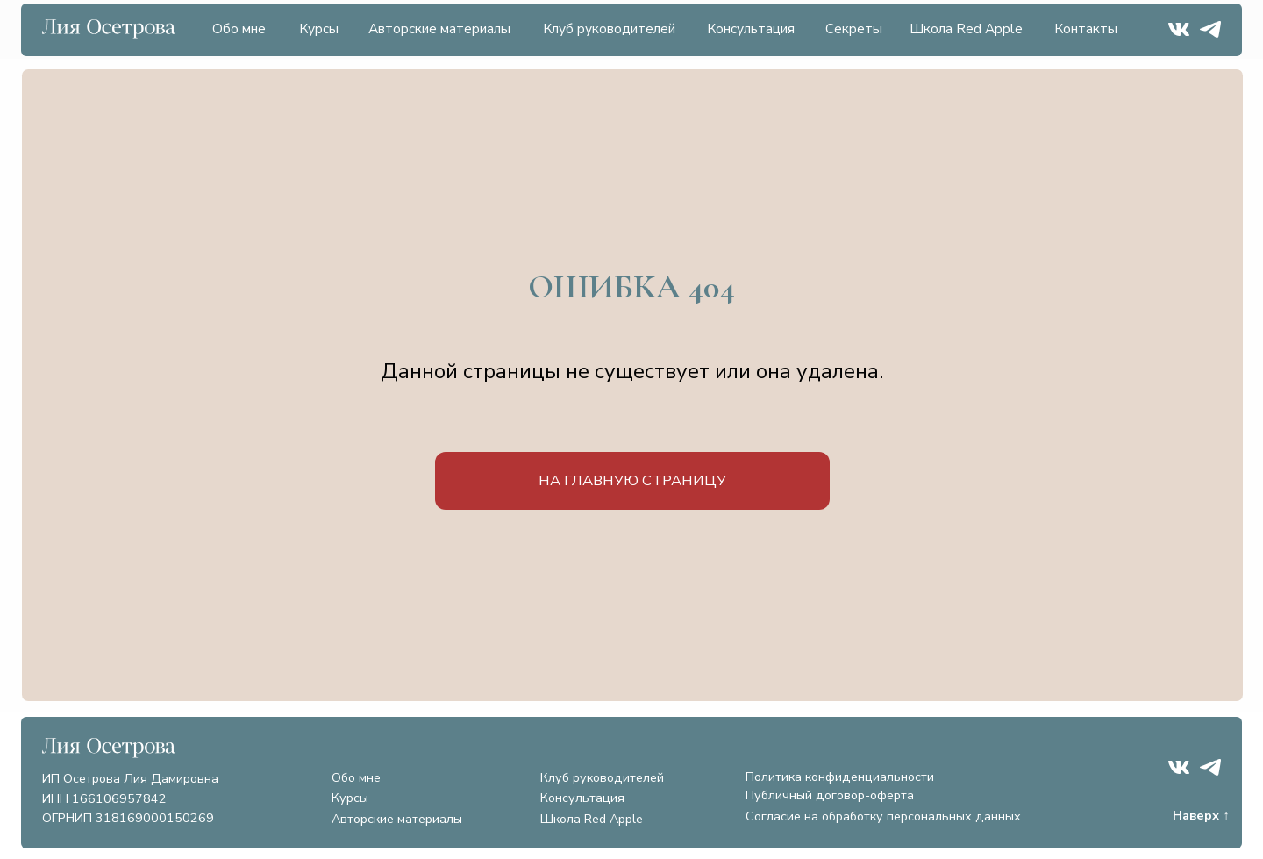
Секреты (853, 29)
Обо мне (239, 29)
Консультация (751, 29)
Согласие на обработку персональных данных (883, 816)
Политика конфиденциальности (840, 776)
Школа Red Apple (966, 29)
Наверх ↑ (1201, 815)
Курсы (319, 29)
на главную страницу (632, 480)
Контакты (1085, 29)
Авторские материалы (439, 29)
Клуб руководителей (609, 29)
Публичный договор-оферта (830, 795)
